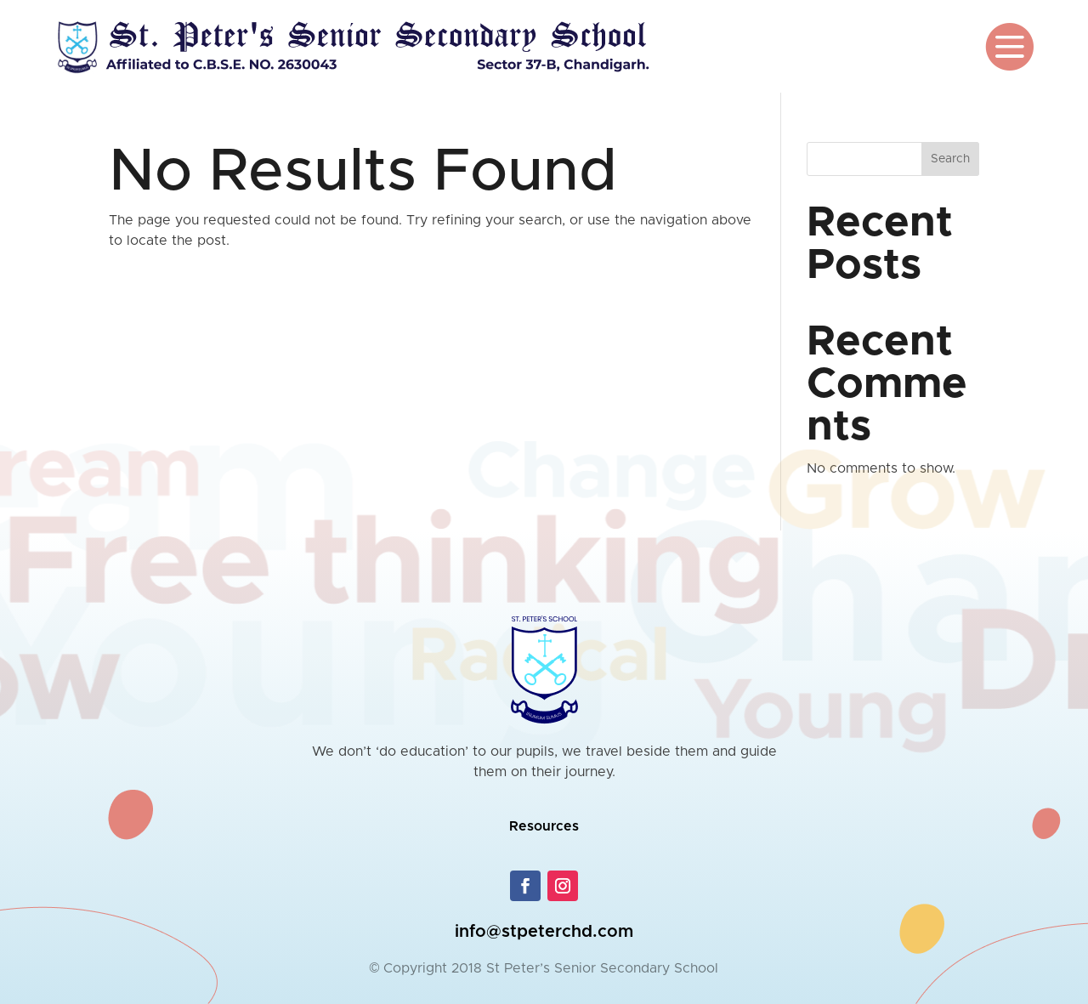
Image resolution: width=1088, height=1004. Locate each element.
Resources (544, 826)
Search (950, 159)
